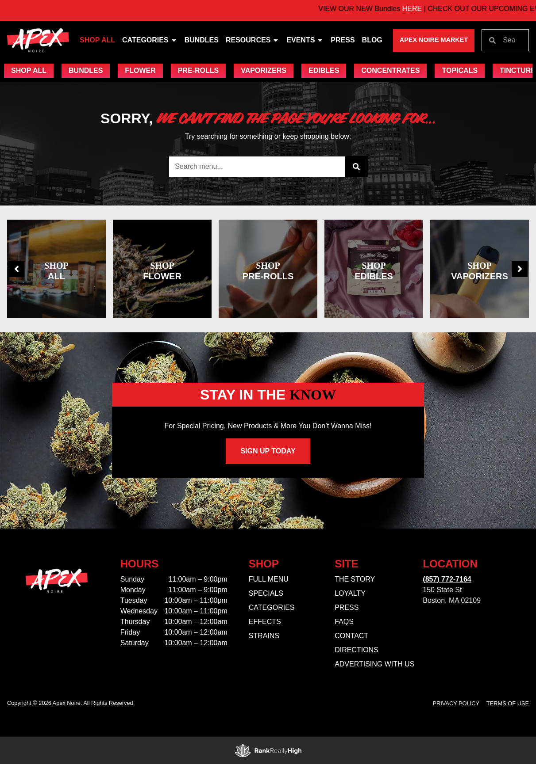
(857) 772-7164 (447, 580)
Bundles (202, 40)
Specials (266, 594)
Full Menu (269, 580)
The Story (355, 580)
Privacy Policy (456, 704)
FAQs (344, 622)
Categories (149, 40)
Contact (351, 636)
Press (343, 40)
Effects (265, 622)
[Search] (356, 167)
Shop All (97, 40)
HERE (426, 8)
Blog (372, 40)
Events (305, 40)
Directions (356, 651)
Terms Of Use (507, 704)
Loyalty (350, 594)
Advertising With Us (374, 665)
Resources (252, 40)
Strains (264, 636)
